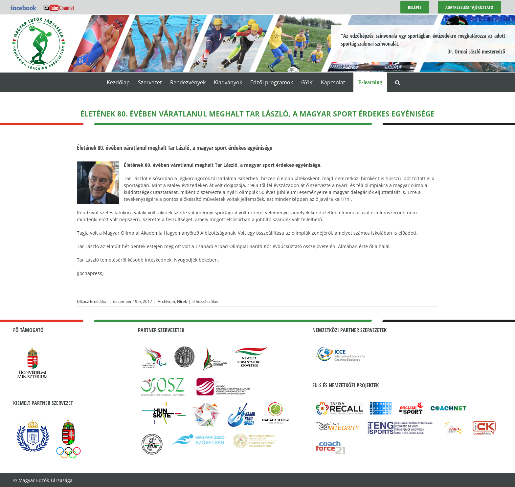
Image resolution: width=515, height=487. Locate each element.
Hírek (182, 301)
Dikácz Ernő (88, 301)
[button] (397, 82)
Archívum (166, 301)
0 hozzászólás (205, 301)
